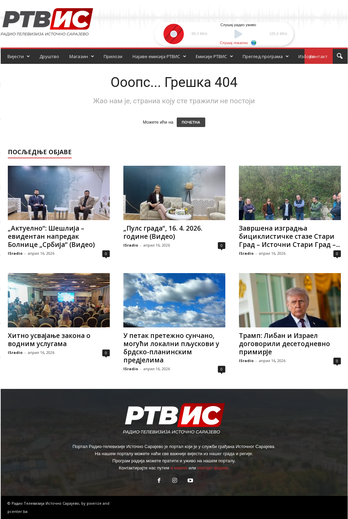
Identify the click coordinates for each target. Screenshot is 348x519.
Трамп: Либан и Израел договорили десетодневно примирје (284, 343)
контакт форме (212, 467)
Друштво (49, 56)
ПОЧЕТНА (191, 122)
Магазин (81, 56)
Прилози (113, 56)
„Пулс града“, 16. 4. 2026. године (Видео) (162, 232)
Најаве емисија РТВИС (159, 56)
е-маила (178, 467)
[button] (339, 56)
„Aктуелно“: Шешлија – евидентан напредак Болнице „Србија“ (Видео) (51, 236)
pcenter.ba (17, 511)
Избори (306, 56)
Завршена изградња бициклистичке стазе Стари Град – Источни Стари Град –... (289, 236)
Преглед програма (266, 56)
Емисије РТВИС (214, 56)
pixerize (95, 503)
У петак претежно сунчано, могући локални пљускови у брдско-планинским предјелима (171, 347)
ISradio (15, 253)
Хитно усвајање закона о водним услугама (49, 339)
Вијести (18, 56)
